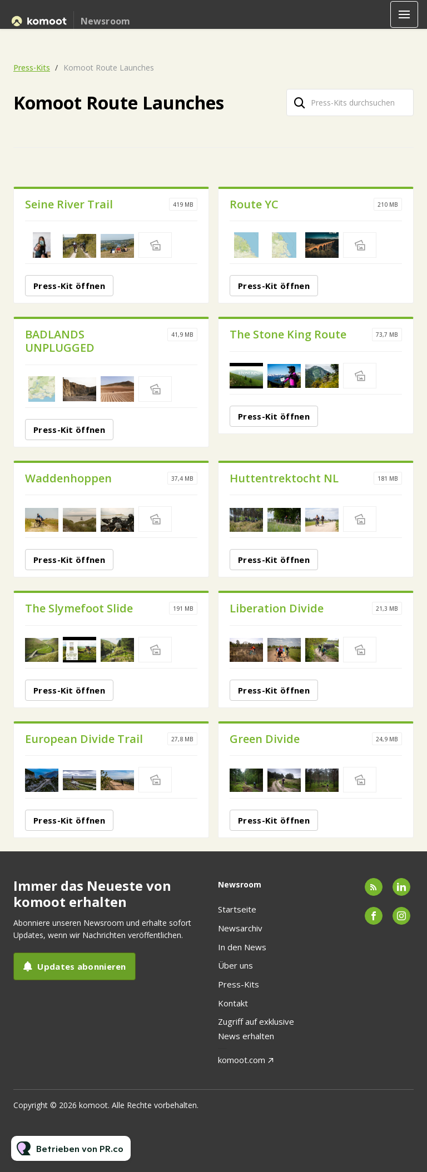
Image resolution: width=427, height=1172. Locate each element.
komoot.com (241, 1059)
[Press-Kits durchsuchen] (350, 102)
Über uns (235, 965)
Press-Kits (31, 67)
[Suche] (299, 102)
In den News (242, 946)
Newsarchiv (240, 928)
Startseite (237, 909)
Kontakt (233, 1003)
